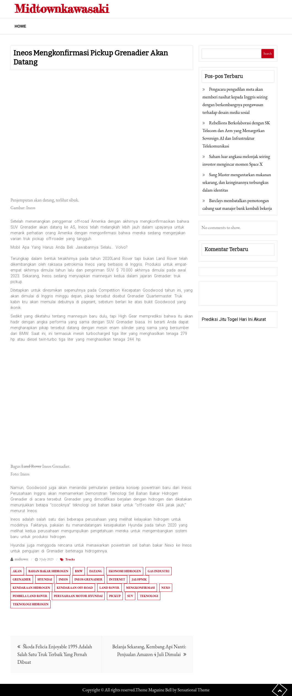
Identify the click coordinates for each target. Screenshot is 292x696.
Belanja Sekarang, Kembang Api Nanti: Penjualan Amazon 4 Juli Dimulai (149, 650)
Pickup (115, 596)
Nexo (165, 588)
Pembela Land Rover (30, 596)
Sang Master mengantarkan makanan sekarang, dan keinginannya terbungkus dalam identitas (236, 182)
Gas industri (158, 571)
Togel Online (244, 297)
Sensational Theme (193, 690)
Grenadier (22, 579)
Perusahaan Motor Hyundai (78, 596)
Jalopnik (139, 579)
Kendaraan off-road (75, 588)
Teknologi (149, 596)
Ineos (63, 579)
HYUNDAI (44, 579)
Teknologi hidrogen (30, 604)
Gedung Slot (213, 289)
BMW (79, 571)
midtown (21, 559)
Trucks (70, 559)
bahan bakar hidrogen (48, 571)
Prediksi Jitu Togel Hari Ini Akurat (234, 319)
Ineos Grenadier (88, 579)
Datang (95, 571)
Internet (117, 579)
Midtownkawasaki (62, 9)
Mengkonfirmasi (140, 588)
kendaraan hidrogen (31, 588)
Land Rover (109, 588)
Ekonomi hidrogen (125, 571)
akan (17, 571)
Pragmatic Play (216, 297)
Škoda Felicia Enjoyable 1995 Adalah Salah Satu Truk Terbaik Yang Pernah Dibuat (54, 654)
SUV (130, 596)
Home (20, 26)
